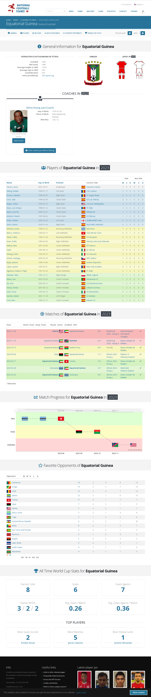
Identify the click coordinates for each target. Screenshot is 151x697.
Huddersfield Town (94, 220)
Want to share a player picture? (55, 666)
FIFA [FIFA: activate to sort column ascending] (142, 325)
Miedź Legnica (92, 275)
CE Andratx (90, 296)
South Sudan (17, 527)
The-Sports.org (48, 75)
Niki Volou (90, 229)
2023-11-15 (11, 335)
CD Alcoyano (91, 237)
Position (59, 183)
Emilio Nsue (28, 622)
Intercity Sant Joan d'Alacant (97, 241)
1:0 (75, 348)
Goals (75, 564)
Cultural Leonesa (93, 287)
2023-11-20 (11, 331)
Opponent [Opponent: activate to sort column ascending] (11, 456)
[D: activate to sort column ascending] (115, 456)
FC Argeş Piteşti (92, 195)
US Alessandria (92, 292)
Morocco (15, 514)
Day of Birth (43, 183)
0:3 (75, 335)
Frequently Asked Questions (54, 656)
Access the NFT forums (51, 659)
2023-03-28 (11, 353)
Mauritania (16, 531)
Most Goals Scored (28, 612)
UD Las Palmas (92, 199)
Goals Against (122, 564)
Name (9, 183)
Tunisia (15, 479)
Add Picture (19, 140)
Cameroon (16, 462)
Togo (14, 497)
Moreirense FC (92, 279)
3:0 (75, 331)
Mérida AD (90, 212)
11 (95, 479)
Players (24, 33)
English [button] (138, 4)
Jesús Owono (75, 622)
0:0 (75, 340)
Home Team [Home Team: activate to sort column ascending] (41, 325)
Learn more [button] (81, 692)
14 (95, 462)
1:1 (75, 344)
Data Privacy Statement (51, 674)
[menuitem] (79, 390)
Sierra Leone (17, 492)
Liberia (14, 488)
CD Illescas (90, 216)
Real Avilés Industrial (94, 224)
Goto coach (39, 150)
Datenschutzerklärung (51, 670)
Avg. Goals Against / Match (123, 582)
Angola (15, 518)
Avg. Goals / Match (75, 582)
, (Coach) (40, 107)
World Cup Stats (93, 33)
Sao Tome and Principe (21, 509)
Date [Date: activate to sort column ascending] (9, 325)
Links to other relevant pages (54, 652)
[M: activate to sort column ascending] (95, 456)
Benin (14, 505)
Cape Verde (16, 522)
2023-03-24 (11, 357)
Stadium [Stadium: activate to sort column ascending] (109, 325)
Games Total (28, 564)
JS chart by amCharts (135, 430)
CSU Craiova (91, 191)
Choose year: (120, 33)
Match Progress (52, 33)
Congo (14, 466)
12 (95, 475)
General (12, 33)
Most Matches (75, 612)
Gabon (14, 475)
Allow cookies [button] (139, 693)
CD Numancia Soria (94, 283)
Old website (126, 4)
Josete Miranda (123, 622)
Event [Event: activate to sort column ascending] (83, 325)
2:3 (75, 353)
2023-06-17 (11, 348)
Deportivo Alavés (93, 187)
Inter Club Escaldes (94, 266)
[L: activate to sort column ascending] (126, 456)
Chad (14, 471)
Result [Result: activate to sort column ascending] (76, 325)
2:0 (75, 357)
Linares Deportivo (93, 262)
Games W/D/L (28, 582)
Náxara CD (90, 300)
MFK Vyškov (91, 258)
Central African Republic (21, 501)
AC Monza (90, 250)
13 (95, 466)
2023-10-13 (11, 340)
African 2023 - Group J (89, 344)
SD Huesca (90, 245)
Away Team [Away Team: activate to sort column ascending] (53, 325)
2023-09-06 (11, 344)
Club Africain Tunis (93, 233)
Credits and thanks (50, 663)
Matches (36, 33)
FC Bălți (89, 208)
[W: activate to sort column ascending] (105, 456)
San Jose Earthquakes (95, 204)
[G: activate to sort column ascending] (138, 456)
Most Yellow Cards (123, 612)
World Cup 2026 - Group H (91, 331)
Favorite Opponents (72, 33)
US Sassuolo (91, 254)
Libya (14, 484)
